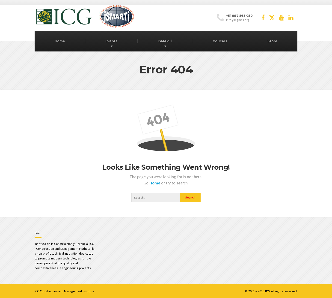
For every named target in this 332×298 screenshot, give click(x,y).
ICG (37, 291)
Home (60, 41)
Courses (220, 41)
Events (111, 41)
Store (272, 41)
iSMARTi (165, 41)
